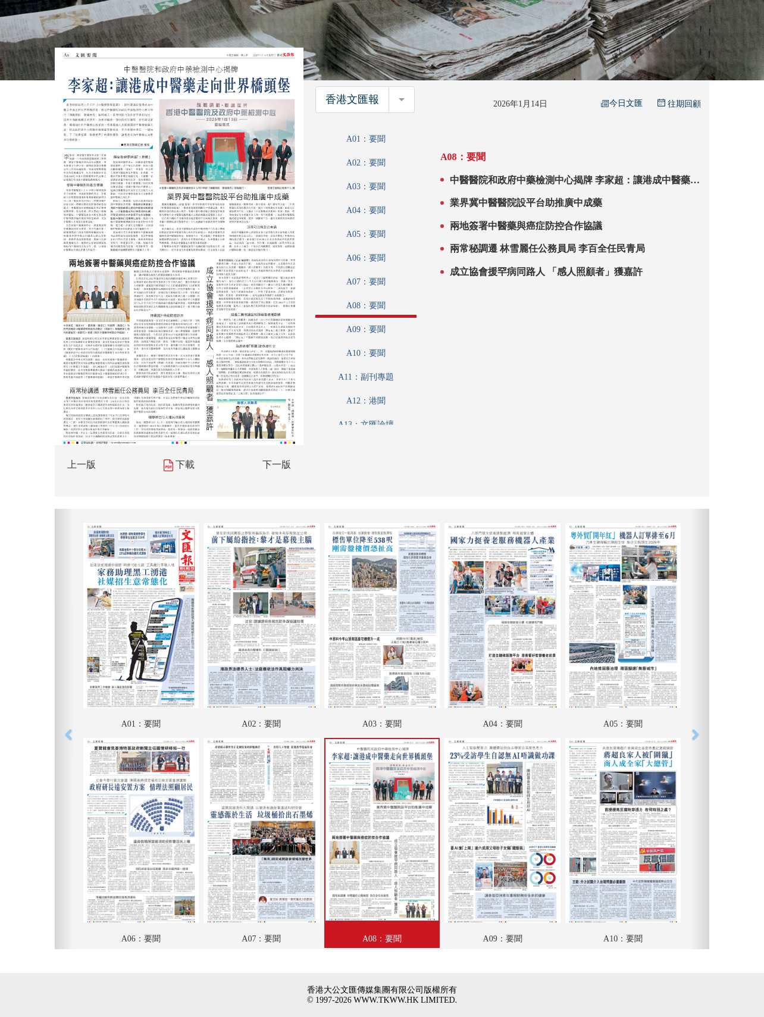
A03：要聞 (366, 186)
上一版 (81, 464)
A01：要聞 (366, 138)
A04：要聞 (366, 210)
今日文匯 (622, 103)
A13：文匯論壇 (366, 424)
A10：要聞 (366, 353)
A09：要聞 (366, 329)
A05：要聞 (366, 234)
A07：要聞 (366, 281)
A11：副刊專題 (366, 377)
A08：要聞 (366, 305)
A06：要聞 (366, 258)
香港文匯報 (352, 99)
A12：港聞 (366, 400)
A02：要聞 (366, 162)
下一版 (276, 464)
